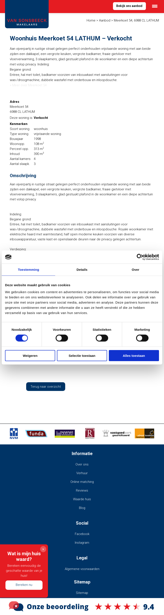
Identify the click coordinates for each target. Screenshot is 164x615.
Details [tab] (82, 269)
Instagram (82, 541)
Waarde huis (82, 498)
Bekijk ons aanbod (129, 6)
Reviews (82, 490)
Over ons (82, 464)
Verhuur (82, 473)
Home (91, 20)
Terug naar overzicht (46, 386)
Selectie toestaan (82, 355)
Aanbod (104, 20)
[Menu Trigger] (155, 6)
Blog (82, 507)
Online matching (82, 481)
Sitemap (82, 591)
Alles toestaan (134, 355)
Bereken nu (24, 585)
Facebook (82, 533)
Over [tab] (135, 269)
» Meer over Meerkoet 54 (28, 85)
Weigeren (30, 355)
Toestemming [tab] (28, 269)
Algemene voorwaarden (82, 567)
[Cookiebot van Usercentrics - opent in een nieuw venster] (140, 257)
